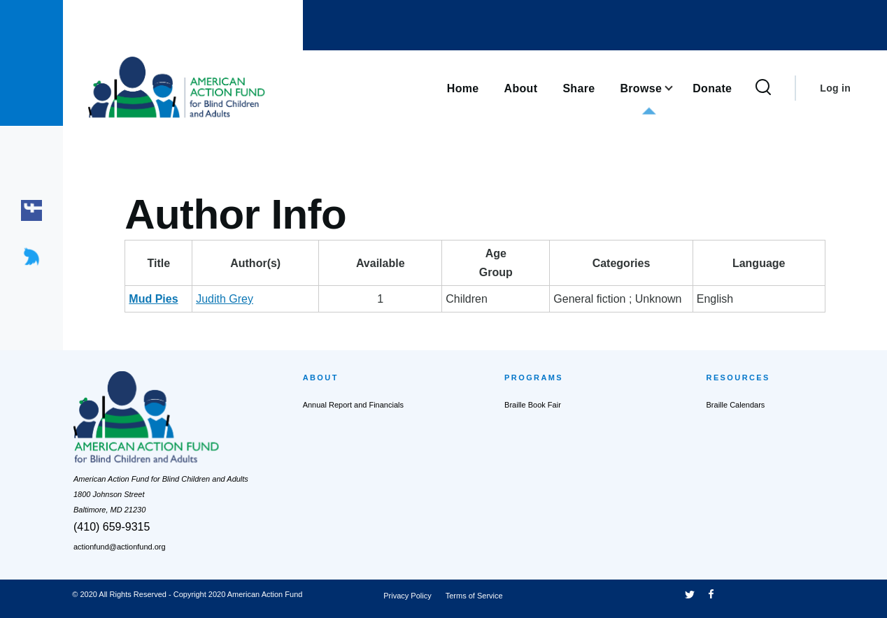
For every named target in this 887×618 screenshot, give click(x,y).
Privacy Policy (407, 595)
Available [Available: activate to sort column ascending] (370, 263)
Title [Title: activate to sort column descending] (171, 263)
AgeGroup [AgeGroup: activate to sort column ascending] (454, 262)
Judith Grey (249, 299)
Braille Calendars (736, 405)
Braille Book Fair (532, 405)
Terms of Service (474, 595)
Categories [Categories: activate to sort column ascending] (610, 263)
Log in (835, 88)
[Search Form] (763, 88)
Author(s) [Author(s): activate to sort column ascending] (271, 263)
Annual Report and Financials (353, 405)
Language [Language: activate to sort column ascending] (775, 263)
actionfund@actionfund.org (119, 546)
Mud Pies (153, 299)
